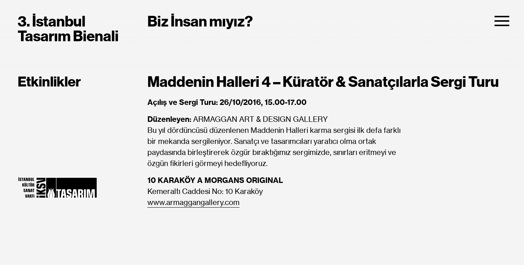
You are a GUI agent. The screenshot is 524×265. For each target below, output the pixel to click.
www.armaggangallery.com (193, 202)
